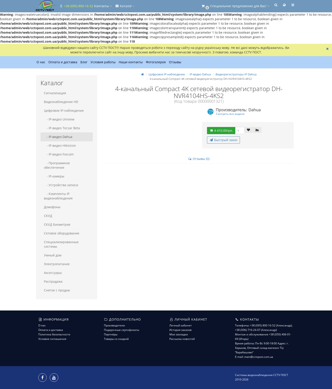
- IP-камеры (54, 176)
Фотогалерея (156, 62)
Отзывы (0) (198, 159)
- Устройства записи (61, 185)
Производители (114, 325)
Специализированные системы (61, 244)
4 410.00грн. (221, 130)
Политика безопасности (54, 334)
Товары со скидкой (116, 339)
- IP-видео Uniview (59, 119)
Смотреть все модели (230, 114)
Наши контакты (131, 62)
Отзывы (175, 62)
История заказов (180, 330)
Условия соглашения (52, 339)
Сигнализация (55, 93)
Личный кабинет (180, 325)
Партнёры (110, 334)
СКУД (48, 216)
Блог (83, 62)
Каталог (125, 6)
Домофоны (52, 207)
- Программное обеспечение (57, 165)
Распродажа (53, 281)
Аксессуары (53, 273)
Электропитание (57, 264)
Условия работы (103, 62)
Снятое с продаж (57, 290)
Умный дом (52, 255)
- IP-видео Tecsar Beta (62, 128)
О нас (41, 62)
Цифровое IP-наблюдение (64, 110)
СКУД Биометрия (57, 224)
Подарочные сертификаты (121, 330)
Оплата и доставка (62, 62)
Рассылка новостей (182, 339)
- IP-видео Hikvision (60, 145)
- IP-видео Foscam (59, 154)
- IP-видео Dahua (58, 137)
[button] (235, 6)
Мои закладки (178, 334)
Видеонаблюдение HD (61, 102)
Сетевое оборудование (61, 233)
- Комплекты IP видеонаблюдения (58, 196)
